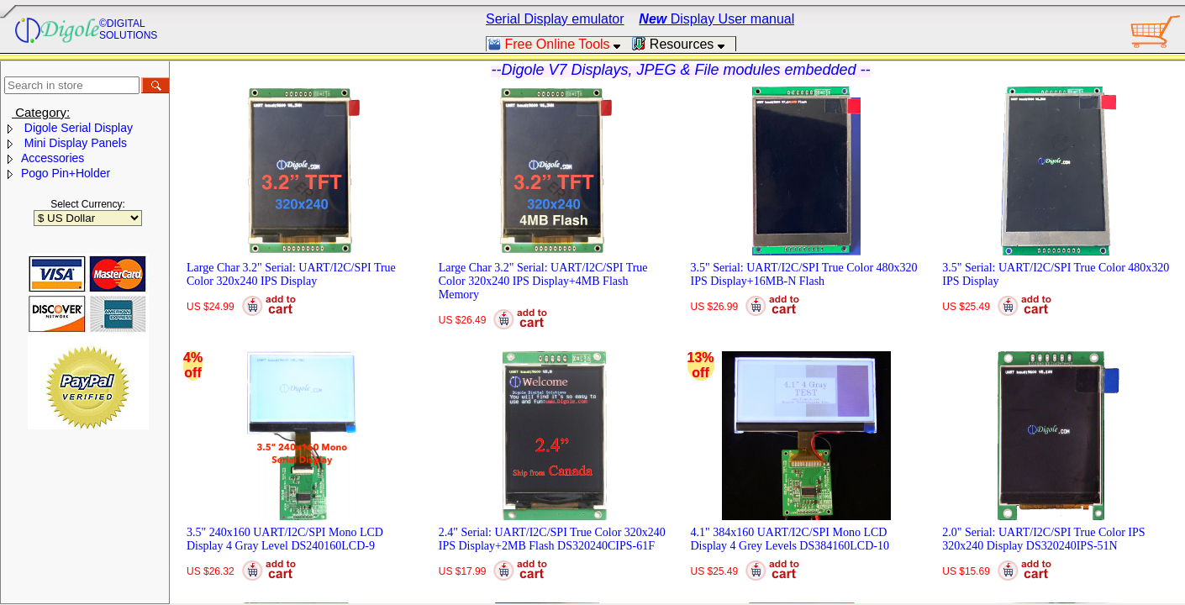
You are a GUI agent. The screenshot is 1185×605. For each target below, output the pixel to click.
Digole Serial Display (77, 127)
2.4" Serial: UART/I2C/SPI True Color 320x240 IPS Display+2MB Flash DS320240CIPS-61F (552, 539)
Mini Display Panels (74, 143)
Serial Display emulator (555, 19)
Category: (41, 112)
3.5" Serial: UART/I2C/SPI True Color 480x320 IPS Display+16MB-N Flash (804, 274)
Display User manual (716, 19)
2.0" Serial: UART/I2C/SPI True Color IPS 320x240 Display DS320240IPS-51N (1043, 539)
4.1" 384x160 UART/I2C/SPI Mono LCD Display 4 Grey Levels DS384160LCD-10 (790, 539)
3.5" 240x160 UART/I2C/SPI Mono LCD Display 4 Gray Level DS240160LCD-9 (285, 539)
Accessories (52, 158)
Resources (683, 44)
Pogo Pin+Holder (65, 173)
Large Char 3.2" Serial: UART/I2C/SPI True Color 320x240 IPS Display (291, 274)
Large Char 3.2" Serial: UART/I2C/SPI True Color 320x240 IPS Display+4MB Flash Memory (543, 281)
